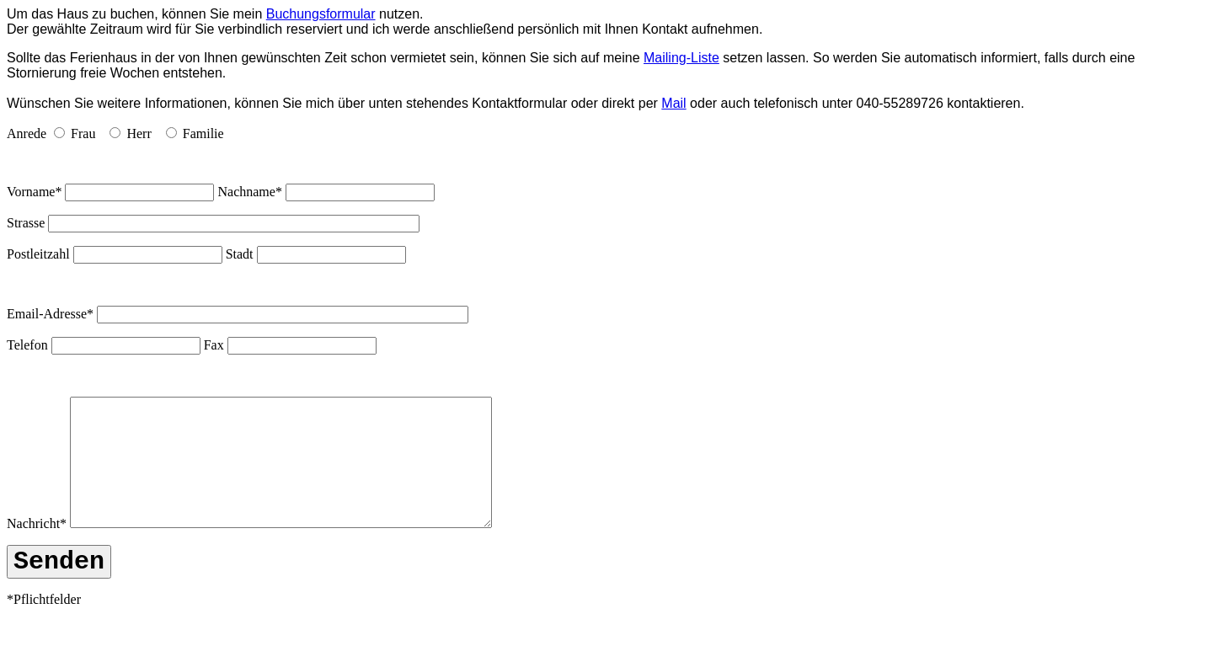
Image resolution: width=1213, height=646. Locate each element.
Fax (214, 345)
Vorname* (34, 191)
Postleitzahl (38, 254)
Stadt (240, 254)
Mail (673, 103)
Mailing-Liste (681, 58)
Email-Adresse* (50, 314)
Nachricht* (37, 549)
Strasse (26, 223)
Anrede (26, 133)
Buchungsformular (321, 14)
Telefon (27, 345)
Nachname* (249, 191)
